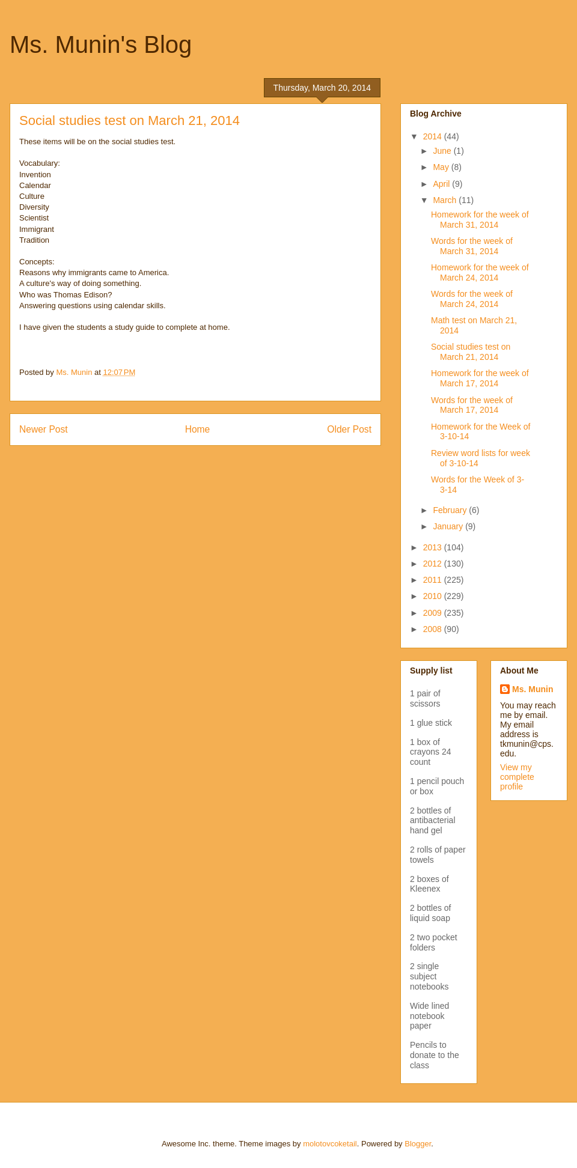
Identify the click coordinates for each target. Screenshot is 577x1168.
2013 (433, 547)
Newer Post (43, 429)
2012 (433, 563)
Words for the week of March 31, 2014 (472, 246)
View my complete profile (517, 776)
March (446, 200)
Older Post (349, 429)
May (442, 167)
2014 (433, 136)
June (443, 151)
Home (197, 429)
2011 (433, 580)
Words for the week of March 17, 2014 (472, 405)
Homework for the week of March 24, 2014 (480, 272)
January (449, 526)
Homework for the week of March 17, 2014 (480, 378)
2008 (433, 629)
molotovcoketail (330, 1143)
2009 (433, 613)
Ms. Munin (532, 689)
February (451, 510)
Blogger (418, 1143)
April (442, 184)
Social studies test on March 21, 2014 (470, 352)
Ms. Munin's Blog (101, 44)
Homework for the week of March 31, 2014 (480, 220)
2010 (433, 596)
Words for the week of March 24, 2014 (472, 299)
